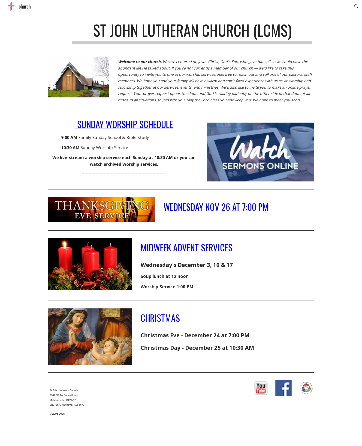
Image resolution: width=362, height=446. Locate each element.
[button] (356, 6)
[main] (192, 32)
